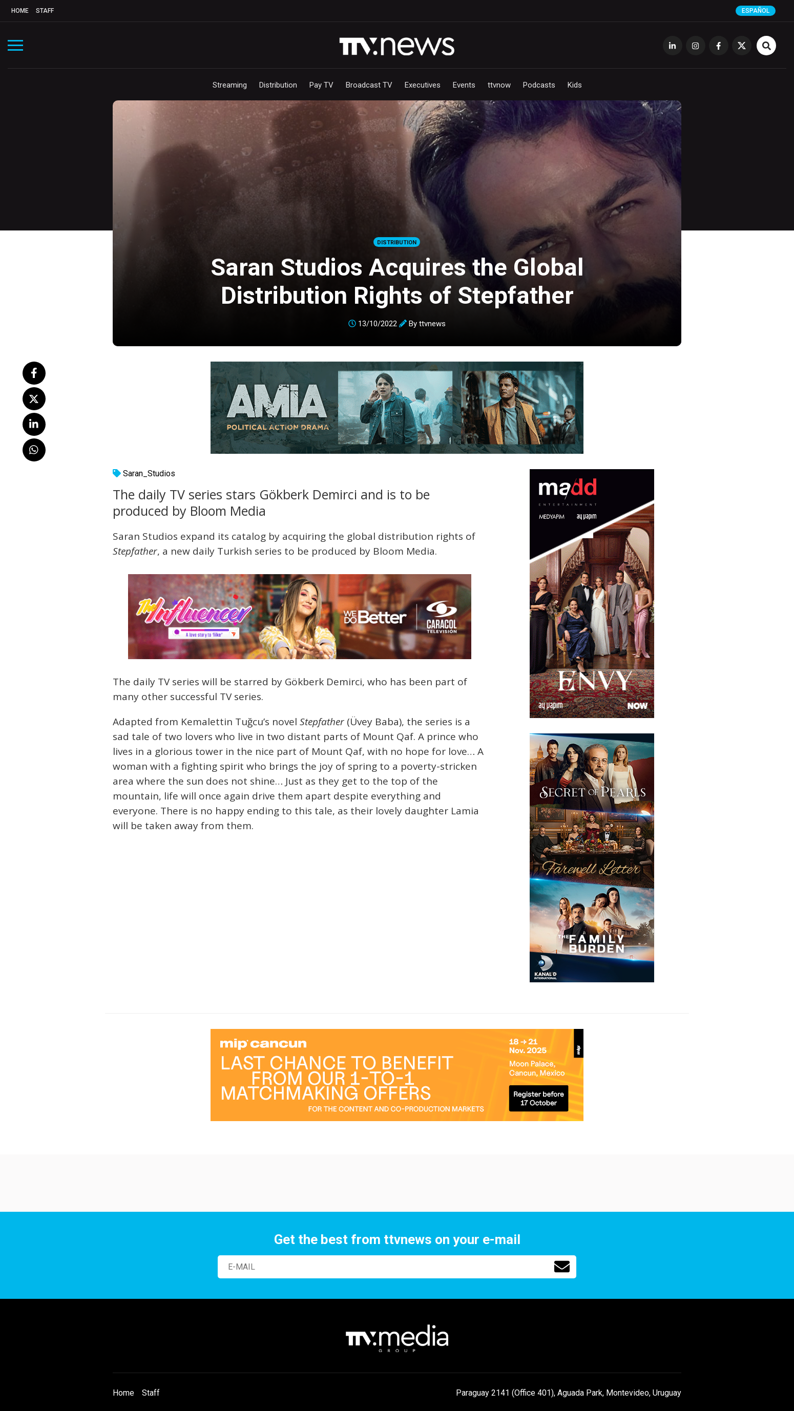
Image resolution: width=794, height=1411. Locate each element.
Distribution (278, 85)
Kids (575, 85)
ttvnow (499, 85)
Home (20, 10)
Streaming (230, 85)
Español (755, 10)
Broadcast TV (369, 85)
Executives (423, 85)
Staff (45, 10)
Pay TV (321, 85)
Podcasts (539, 85)
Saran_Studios (149, 473)
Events (464, 85)
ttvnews (432, 323)
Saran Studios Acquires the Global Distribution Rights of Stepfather (397, 281)
